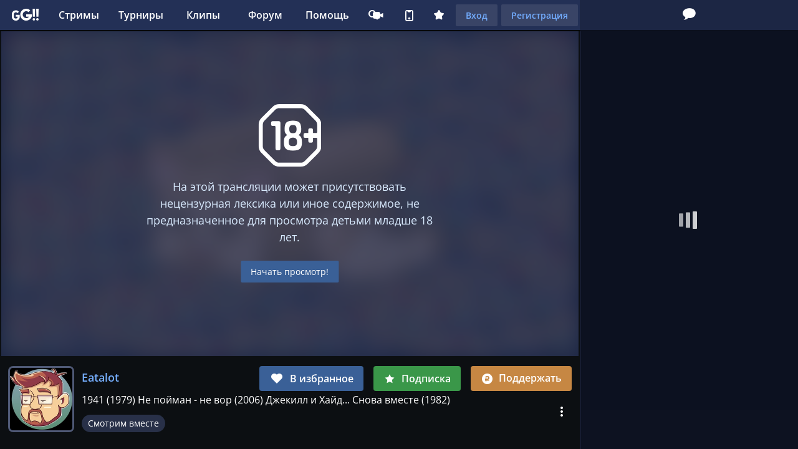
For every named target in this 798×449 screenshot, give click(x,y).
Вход (477, 15)
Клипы (203, 15)
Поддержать (521, 378)
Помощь (327, 15)
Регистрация (539, 15)
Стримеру (378, 15)
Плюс (439, 15)
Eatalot (100, 377)
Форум (265, 15)
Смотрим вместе (123, 423)
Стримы (79, 15)
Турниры (140, 15)
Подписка (417, 378)
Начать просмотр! (290, 272)
